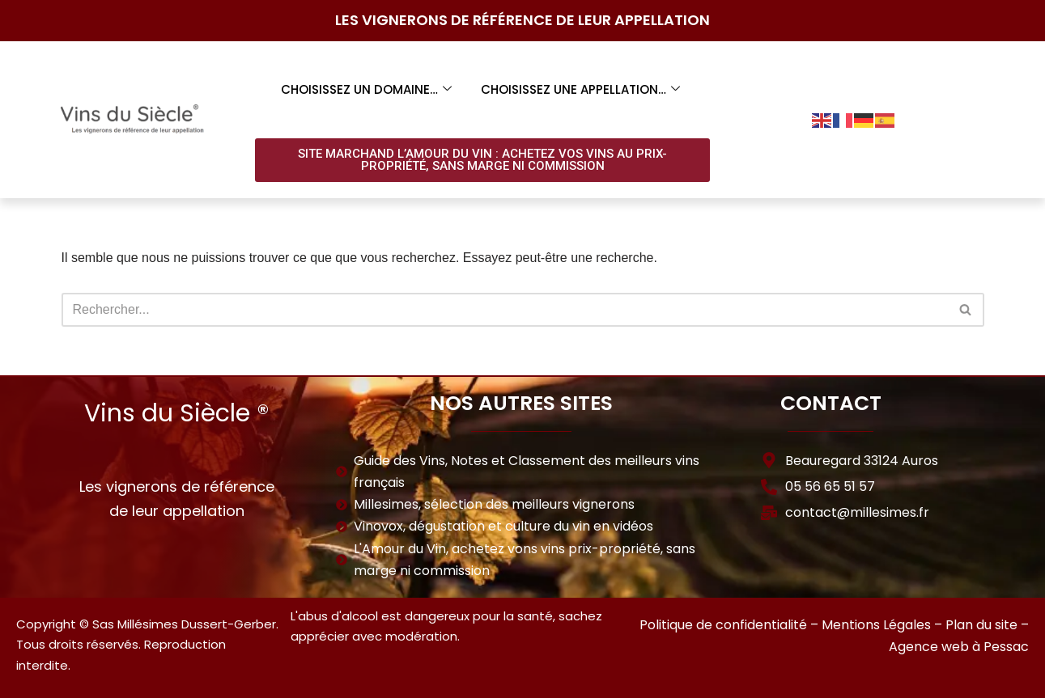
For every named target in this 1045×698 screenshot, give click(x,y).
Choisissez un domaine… (366, 89)
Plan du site (981, 625)
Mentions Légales (876, 625)
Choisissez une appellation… (580, 89)
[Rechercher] (505, 310)
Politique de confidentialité (723, 625)
